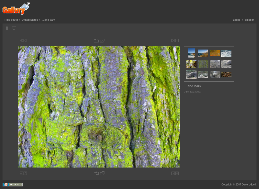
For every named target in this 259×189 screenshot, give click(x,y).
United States (30, 19)
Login (236, 19)
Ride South (11, 19)
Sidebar (249, 19)
